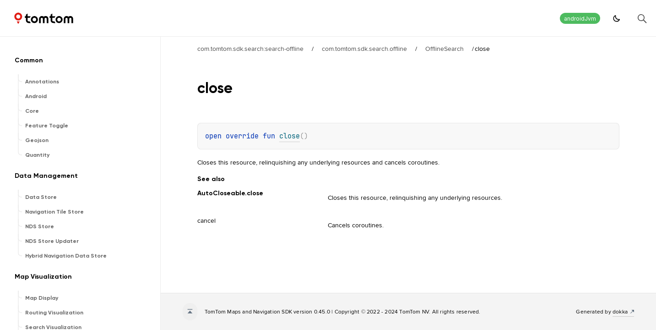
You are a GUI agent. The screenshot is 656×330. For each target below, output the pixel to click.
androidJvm (580, 18)
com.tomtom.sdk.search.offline (364, 48)
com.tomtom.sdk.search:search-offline (250, 48)
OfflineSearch (444, 48)
